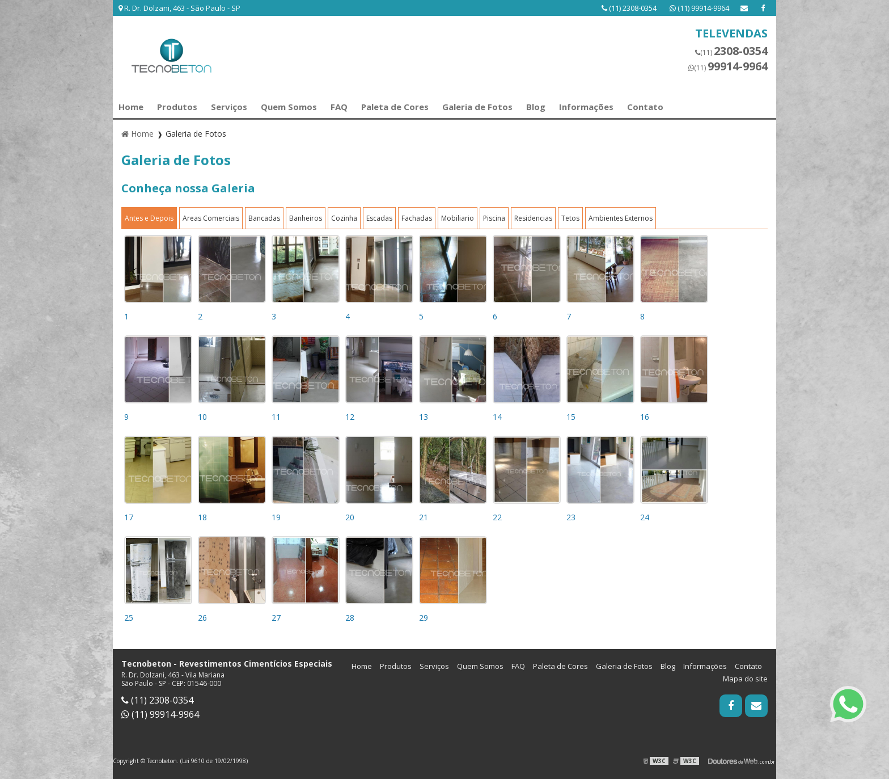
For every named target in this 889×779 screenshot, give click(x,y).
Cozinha (344, 218)
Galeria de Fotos (477, 106)
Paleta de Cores (395, 106)
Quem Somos (289, 106)
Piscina (494, 218)
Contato (645, 106)
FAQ (339, 106)
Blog (535, 106)
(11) (731, 50)
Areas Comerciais (211, 218)
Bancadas (264, 218)
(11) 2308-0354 (630, 8)
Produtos (177, 106)
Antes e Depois (149, 218)
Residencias (533, 218)
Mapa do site (745, 678)
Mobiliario (457, 218)
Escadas (379, 218)
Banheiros (305, 218)
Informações (586, 106)
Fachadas (416, 218)
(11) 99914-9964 (699, 8)
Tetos (570, 218)
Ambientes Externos (621, 218)
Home (130, 106)
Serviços (229, 106)
